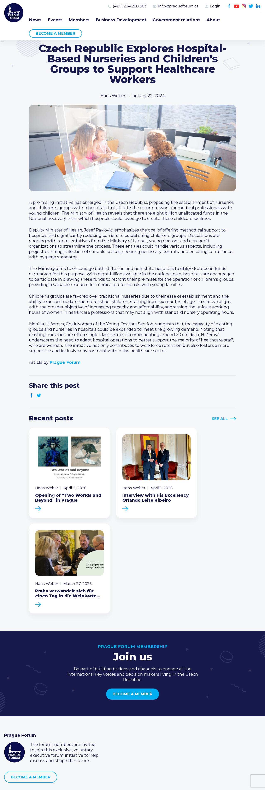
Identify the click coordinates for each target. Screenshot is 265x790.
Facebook (229, 6)
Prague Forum (14, 13)
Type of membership (112, 713)
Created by (132, 782)
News (35, 19)
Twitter (251, 6)
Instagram (243, 6)
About (213, 19)
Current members (109, 706)
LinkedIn (258, 6)
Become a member (55, 33)
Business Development (121, 19)
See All (220, 418)
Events (55, 19)
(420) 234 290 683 (130, 6)
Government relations (176, 19)
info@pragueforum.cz (178, 6)
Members (79, 19)
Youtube (236, 6)
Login (215, 6)
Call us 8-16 (189, 706)
